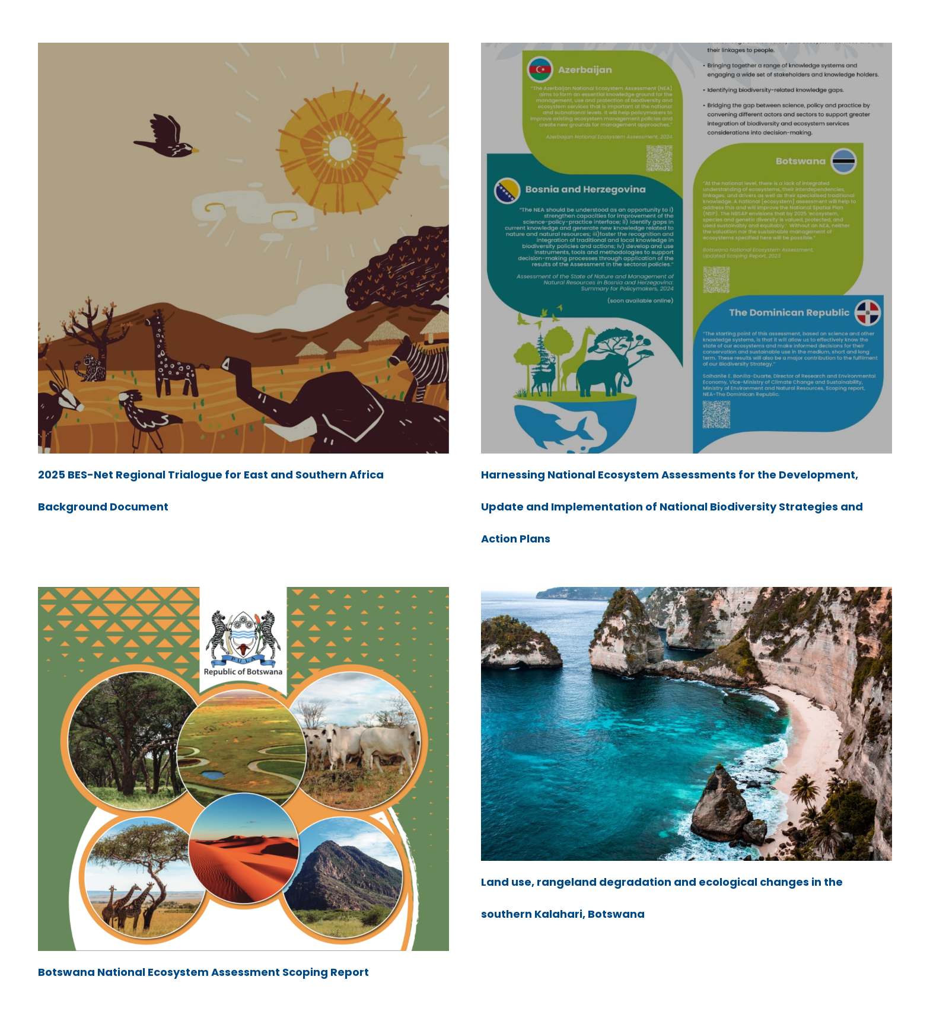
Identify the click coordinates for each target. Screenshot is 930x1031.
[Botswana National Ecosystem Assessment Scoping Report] (243, 595)
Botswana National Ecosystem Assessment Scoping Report (203, 972)
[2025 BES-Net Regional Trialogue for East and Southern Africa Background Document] (243, 50)
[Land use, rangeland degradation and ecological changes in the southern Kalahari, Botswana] (686, 595)
